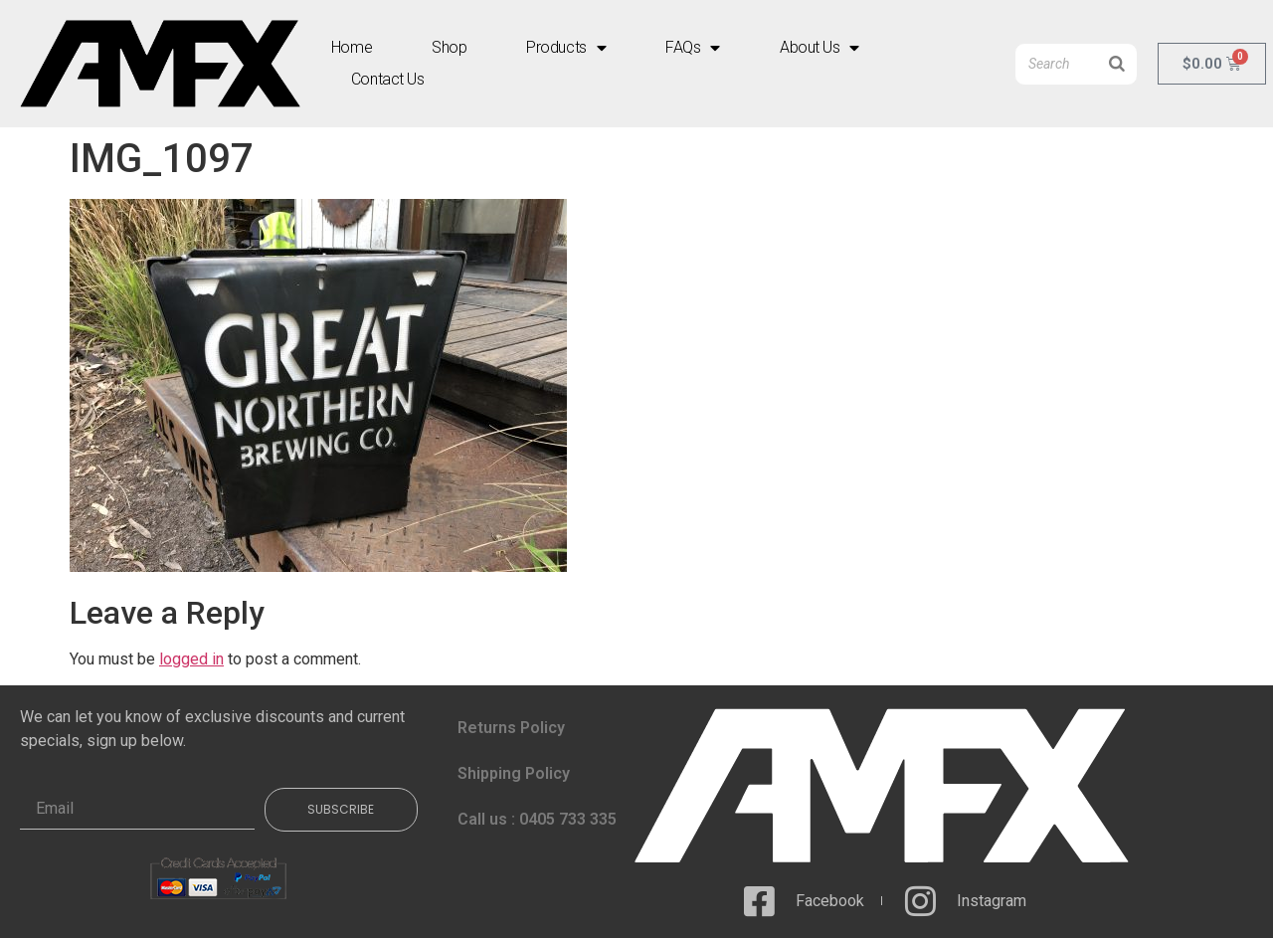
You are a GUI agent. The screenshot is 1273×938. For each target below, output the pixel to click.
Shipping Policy (513, 773)
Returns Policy (511, 727)
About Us (819, 48)
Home (351, 47)
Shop (449, 47)
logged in (191, 659)
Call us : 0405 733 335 (537, 819)
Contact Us (388, 79)
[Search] (1117, 64)
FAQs (692, 48)
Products (566, 48)
